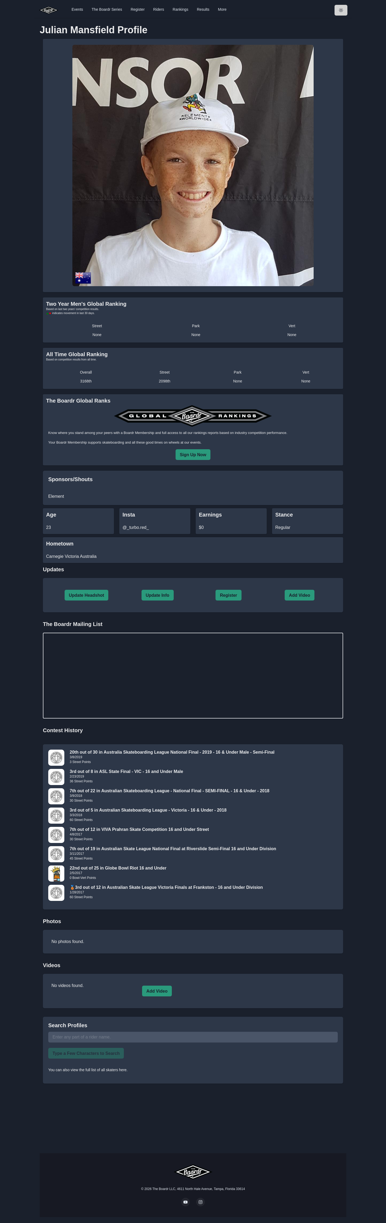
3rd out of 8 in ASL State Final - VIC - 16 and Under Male (126, 771)
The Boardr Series (107, 9)
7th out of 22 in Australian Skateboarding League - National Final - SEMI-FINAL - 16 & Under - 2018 (169, 791)
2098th (164, 381)
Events (77, 9)
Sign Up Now (193, 454)
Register (137, 9)
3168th (86, 381)
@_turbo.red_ (136, 527)
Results (203, 9)
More (222, 9)
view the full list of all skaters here (99, 1070)
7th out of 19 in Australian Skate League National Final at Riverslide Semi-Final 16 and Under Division (173, 848)
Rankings (180, 9)
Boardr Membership (71, 442)
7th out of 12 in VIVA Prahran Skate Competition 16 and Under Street (139, 829)
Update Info (157, 595)
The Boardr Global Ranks (78, 401)
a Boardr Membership (137, 433)
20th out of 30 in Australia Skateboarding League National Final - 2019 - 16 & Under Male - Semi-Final (172, 752)
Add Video (299, 595)
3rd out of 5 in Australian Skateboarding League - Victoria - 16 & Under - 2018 (148, 810)
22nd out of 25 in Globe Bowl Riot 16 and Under (118, 868)
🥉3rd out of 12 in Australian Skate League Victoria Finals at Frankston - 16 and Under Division (166, 887)
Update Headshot (86, 595)
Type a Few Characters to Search (86, 1053)
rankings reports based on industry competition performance (240, 433)
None (96, 335)
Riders (158, 9)
